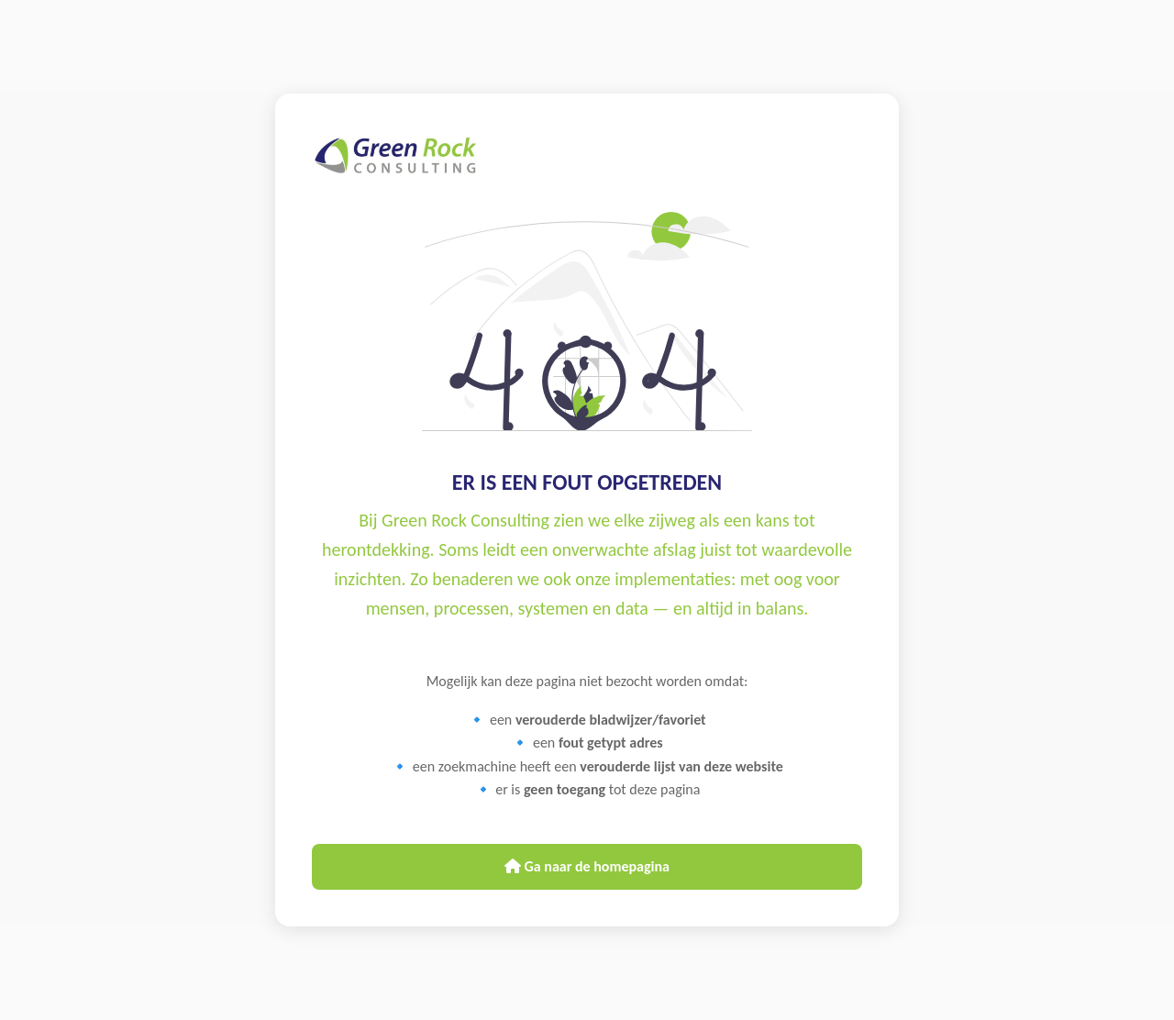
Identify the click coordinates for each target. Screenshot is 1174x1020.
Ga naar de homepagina (587, 866)
